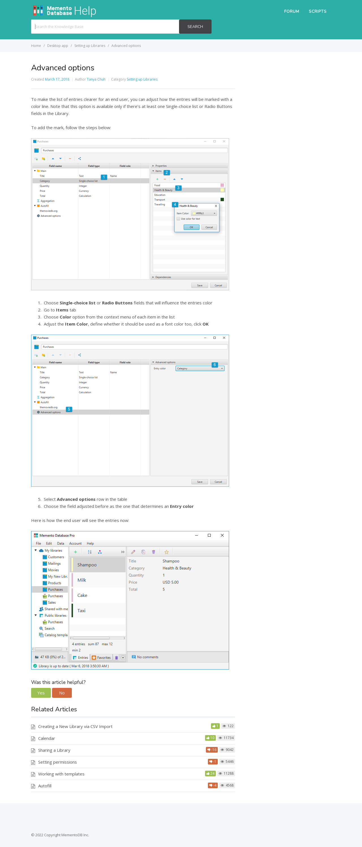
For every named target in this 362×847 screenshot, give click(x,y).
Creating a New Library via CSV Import (75, 726)
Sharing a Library (54, 750)
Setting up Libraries (142, 79)
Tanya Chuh (96, 79)
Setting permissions (57, 762)
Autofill (44, 785)
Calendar (46, 738)
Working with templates (61, 774)
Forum (291, 11)
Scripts (318, 11)
